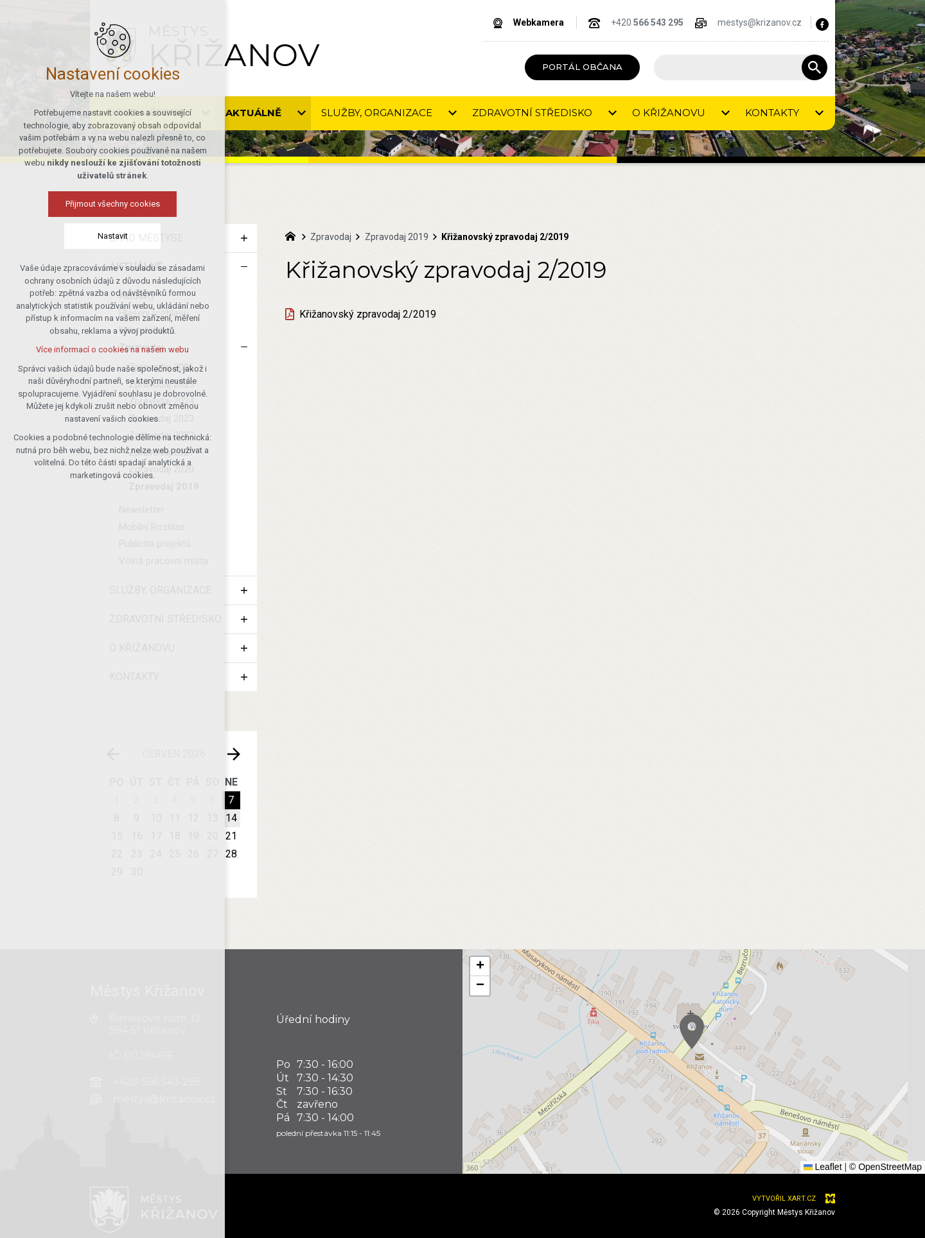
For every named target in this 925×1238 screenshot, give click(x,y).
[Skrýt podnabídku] (244, 267)
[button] (479, 966)
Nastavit (113, 236)
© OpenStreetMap (885, 1167)
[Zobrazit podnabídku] (301, 113)
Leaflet (823, 1167)
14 (231, 818)
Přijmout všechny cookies (113, 204)
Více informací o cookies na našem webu (112, 349)
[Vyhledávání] (814, 67)
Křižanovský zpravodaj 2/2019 (367, 314)
